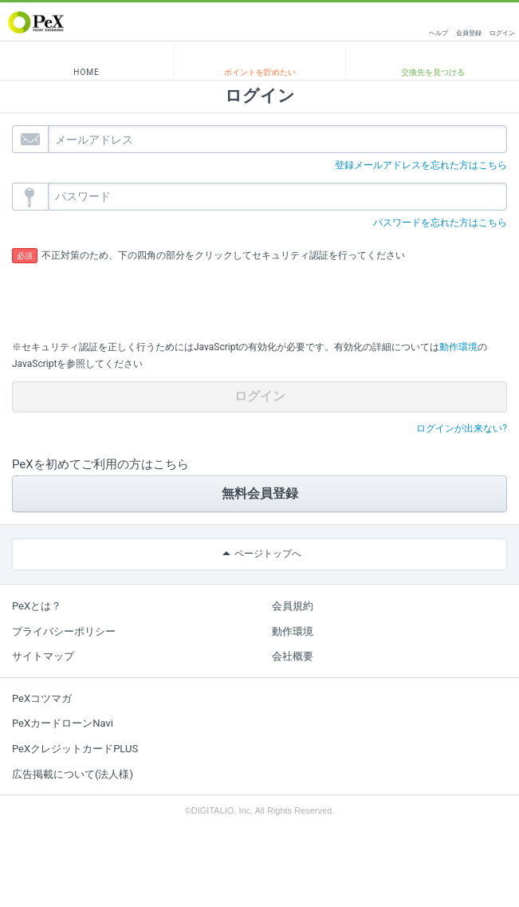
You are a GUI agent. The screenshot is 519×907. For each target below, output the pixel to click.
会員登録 (469, 33)
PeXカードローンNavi (62, 723)
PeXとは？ (36, 606)
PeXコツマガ (42, 698)
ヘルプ (438, 33)
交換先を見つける (433, 72)
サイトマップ (43, 656)
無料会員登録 (260, 493)
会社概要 (292, 656)
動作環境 (458, 347)
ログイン (502, 33)
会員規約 (292, 606)
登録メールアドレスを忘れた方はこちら (421, 165)
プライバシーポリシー (64, 631)
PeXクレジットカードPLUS (75, 749)
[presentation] (133, 296)
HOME (86, 72)
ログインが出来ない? (461, 428)
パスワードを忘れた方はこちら (440, 222)
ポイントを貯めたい (260, 72)
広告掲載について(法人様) (72, 774)
